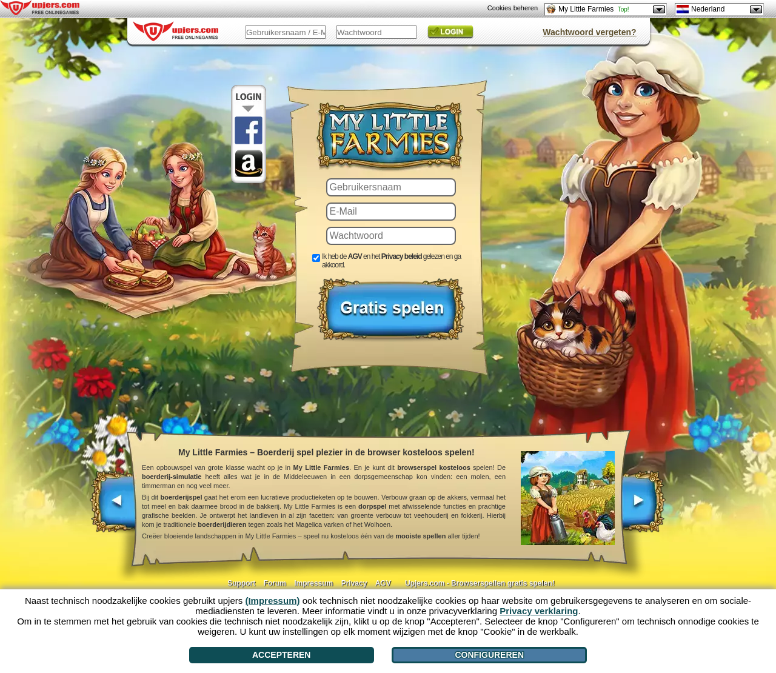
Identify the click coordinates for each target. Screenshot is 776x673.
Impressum (313, 583)
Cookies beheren (512, 8)
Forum (275, 583)
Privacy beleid (401, 256)
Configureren (489, 655)
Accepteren (281, 655)
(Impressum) (272, 600)
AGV (383, 583)
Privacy (354, 583)
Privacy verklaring (539, 611)
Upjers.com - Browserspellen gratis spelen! (480, 583)
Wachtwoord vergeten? (589, 32)
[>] (643, 507)
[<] (113, 507)
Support (241, 583)
